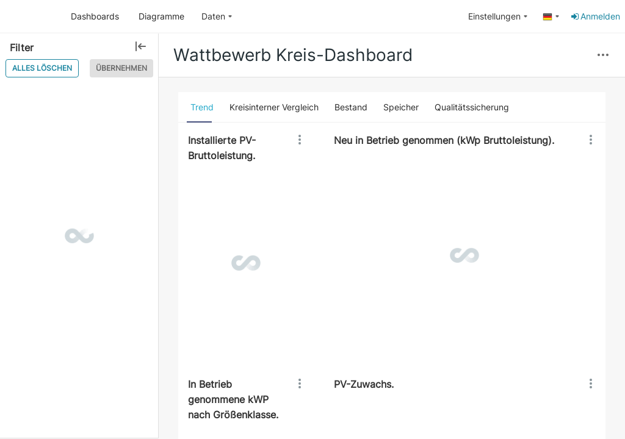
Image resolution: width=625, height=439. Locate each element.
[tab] (202, 107)
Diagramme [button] (161, 16)
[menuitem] (217, 17)
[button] (603, 55)
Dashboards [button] (95, 16)
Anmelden (594, 16)
